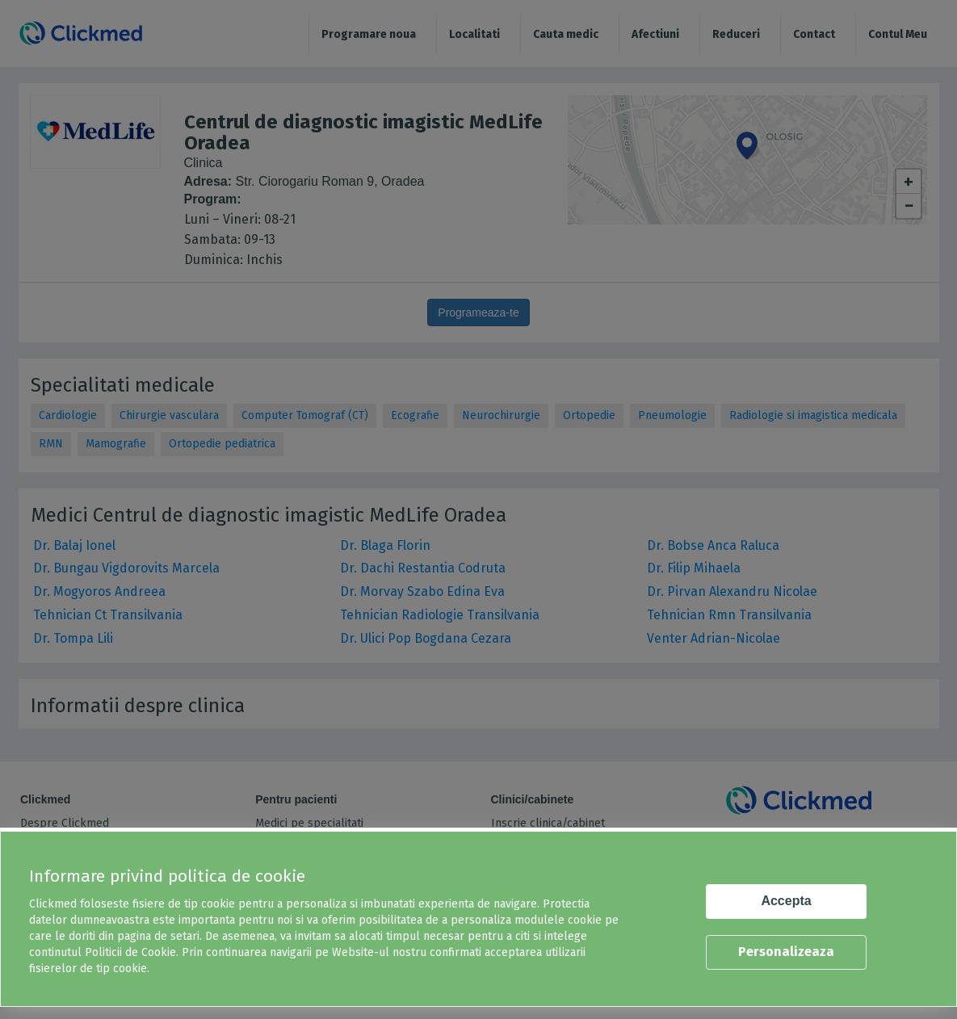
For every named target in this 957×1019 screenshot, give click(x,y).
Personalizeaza (786, 951)
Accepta (786, 901)
